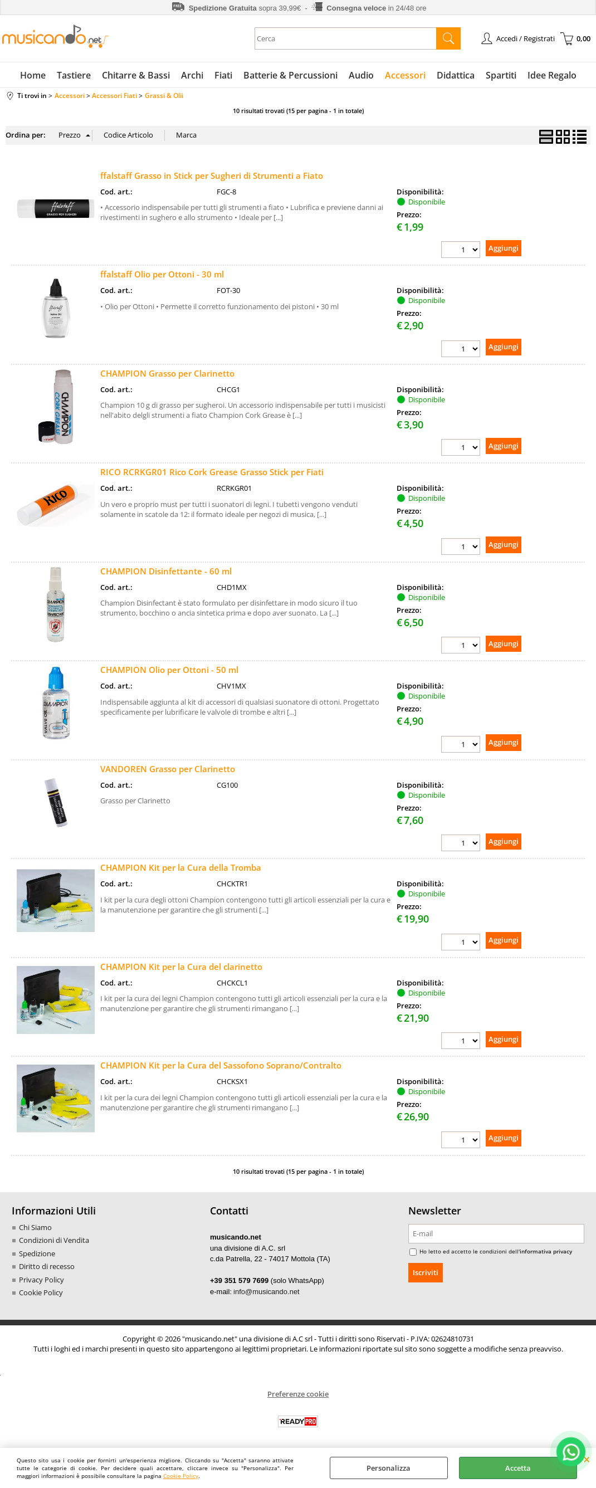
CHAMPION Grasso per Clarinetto (167, 373)
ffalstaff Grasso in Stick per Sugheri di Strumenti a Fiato (211, 175)
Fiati (223, 75)
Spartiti (501, 75)
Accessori (405, 75)
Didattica (456, 75)
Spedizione (37, 1253)
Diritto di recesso (47, 1266)
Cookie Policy (180, 1476)
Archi (192, 75)
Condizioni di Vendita (54, 1240)
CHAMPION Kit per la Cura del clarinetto (181, 966)
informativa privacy (546, 1251)
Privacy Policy (41, 1280)
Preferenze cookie (298, 1394)
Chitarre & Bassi (136, 75)
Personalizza (389, 1468)
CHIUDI (586, 1459)
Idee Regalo (552, 75)
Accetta (518, 1468)
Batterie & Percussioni (290, 75)
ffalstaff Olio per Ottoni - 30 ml (162, 274)
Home (33, 75)
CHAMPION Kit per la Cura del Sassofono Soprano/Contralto (220, 1065)
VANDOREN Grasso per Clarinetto (167, 768)
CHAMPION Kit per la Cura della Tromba (180, 867)
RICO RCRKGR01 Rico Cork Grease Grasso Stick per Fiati (212, 471)
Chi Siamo (35, 1227)
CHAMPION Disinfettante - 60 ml (166, 571)
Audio (361, 75)
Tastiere (74, 75)
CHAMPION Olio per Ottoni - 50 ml (169, 669)
